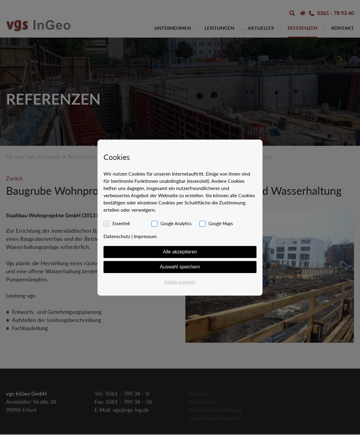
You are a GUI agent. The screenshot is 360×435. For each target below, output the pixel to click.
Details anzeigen (180, 282)
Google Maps (220, 223)
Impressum (145, 236)
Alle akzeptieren (180, 251)
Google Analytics (175, 223)
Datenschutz (117, 236)
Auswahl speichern (180, 266)
